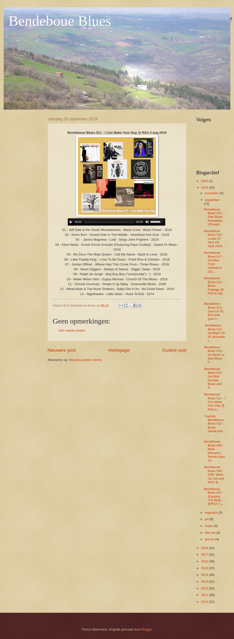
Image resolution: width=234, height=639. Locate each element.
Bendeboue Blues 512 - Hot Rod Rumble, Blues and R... (214, 378)
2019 (205, 187)
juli (207, 519)
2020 (205, 181)
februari (210, 532)
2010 (205, 602)
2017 (205, 554)
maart (209, 526)
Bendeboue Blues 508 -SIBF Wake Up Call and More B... (214, 474)
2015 (205, 568)
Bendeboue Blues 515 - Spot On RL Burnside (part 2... (214, 311)
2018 (205, 548)
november (212, 193)
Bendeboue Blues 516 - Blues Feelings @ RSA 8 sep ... (214, 287)
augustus (211, 512)
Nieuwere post (62, 350)
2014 (205, 575)
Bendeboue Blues (60, 21)
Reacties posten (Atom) (85, 360)
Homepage (119, 350)
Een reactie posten (72, 330)
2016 (205, 561)
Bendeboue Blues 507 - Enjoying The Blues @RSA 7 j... (214, 496)
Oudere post (174, 350)
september (212, 200)
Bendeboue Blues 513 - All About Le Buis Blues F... (214, 354)
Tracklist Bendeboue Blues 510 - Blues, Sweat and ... (214, 425)
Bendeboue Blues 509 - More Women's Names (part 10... (214, 451)
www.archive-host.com (117, 222)
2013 (205, 581)
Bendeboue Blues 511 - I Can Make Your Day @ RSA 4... (214, 402)
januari (210, 539)
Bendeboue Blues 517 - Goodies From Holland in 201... (214, 262)
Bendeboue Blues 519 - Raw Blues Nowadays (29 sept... (214, 217)
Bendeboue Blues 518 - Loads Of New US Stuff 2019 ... (214, 238)
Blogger (146, 629)
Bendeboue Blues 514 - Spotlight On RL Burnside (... (214, 333)
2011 (205, 595)
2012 (205, 588)
